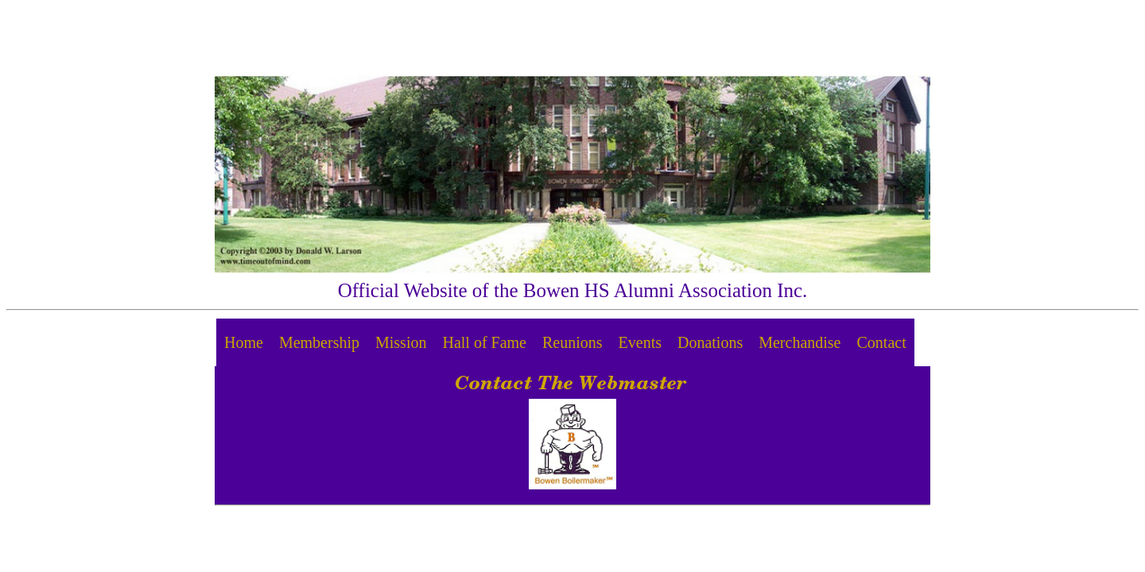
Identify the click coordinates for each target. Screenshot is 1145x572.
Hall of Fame (484, 342)
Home (243, 342)
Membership (319, 342)
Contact (881, 342)
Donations (710, 342)
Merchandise (799, 342)
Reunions (572, 342)
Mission (400, 342)
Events (640, 342)
